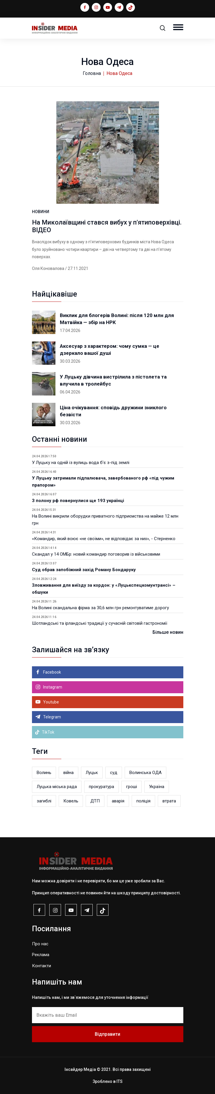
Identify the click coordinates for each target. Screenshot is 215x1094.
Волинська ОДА (145, 772)
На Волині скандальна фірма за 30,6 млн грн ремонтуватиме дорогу (100, 607)
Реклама (40, 954)
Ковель (70, 801)
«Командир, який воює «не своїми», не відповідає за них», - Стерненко (103, 538)
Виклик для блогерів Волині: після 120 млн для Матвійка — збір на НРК (117, 318)
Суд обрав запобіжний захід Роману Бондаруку (84, 569)
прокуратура (101, 786)
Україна (156, 786)
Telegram (51, 717)
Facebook (51, 672)
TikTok (44, 732)
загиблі (44, 801)
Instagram (52, 687)
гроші (131, 786)
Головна (92, 73)
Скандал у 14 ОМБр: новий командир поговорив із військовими (96, 554)
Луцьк (92, 772)
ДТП (95, 801)
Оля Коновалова (48, 268)
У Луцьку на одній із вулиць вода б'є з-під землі (80, 462)
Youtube (50, 702)
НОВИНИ (40, 211)
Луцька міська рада (57, 786)
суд (113, 772)
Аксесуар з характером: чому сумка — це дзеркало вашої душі (109, 349)
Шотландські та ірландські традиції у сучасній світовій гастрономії (99, 623)
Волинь (44, 772)
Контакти (41, 965)
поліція (143, 801)
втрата (169, 801)
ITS (119, 1081)
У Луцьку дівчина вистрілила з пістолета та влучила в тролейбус (113, 380)
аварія (118, 801)
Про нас (40, 943)
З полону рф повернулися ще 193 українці (78, 500)
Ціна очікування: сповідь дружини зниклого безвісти (113, 411)
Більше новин (168, 632)
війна (68, 772)
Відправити (107, 1034)
